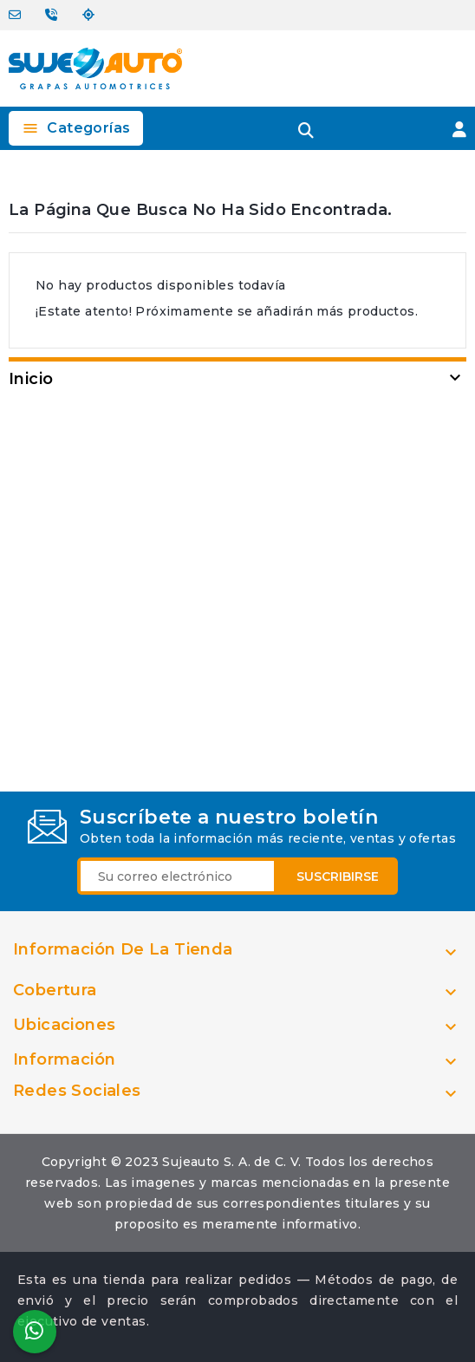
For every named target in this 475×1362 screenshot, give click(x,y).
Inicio (31, 378)
